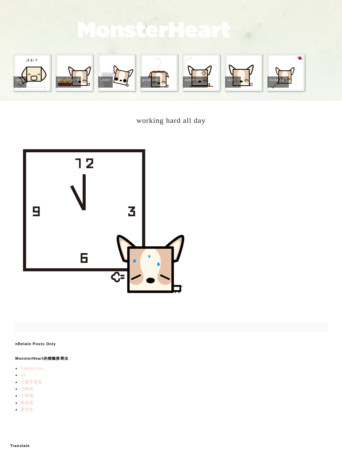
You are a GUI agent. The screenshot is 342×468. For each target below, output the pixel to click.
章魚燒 (27, 402)
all (22, 375)
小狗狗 (27, 388)
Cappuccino (31, 368)
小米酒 (27, 395)
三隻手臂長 (31, 382)
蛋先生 (27, 409)
